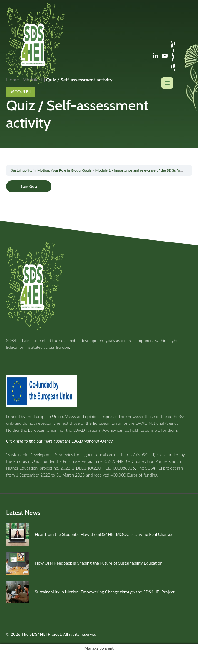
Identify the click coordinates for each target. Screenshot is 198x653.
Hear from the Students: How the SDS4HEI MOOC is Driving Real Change (103, 534)
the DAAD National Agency (153, 423)
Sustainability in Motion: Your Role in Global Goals (51, 170)
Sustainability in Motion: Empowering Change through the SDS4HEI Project (105, 591)
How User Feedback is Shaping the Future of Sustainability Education (98, 563)
